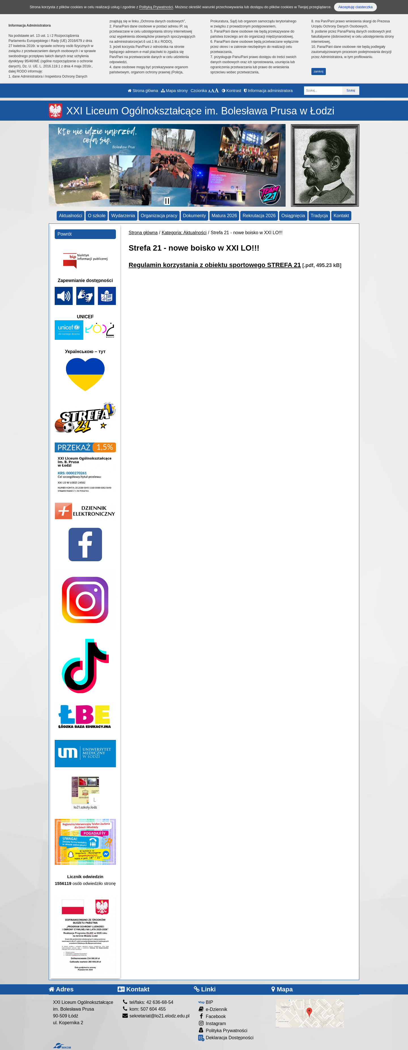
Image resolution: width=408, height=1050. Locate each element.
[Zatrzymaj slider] (167, 201)
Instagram (212, 1023)
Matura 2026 (224, 215)
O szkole (96, 215)
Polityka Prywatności (222, 1030)
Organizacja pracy (159, 215)
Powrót (65, 234)
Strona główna (143, 90)
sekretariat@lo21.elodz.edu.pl (156, 1015)
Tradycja (319, 215)
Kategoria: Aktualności (184, 232)
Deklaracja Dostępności (226, 1038)
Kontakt (341, 215)
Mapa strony (174, 90)
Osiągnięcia (293, 215)
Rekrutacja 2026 (259, 215)
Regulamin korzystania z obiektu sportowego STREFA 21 (215, 264)
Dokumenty (194, 215)
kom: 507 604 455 (144, 1009)
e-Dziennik (212, 1009)
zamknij (318, 71)
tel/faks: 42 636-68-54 (147, 1002)
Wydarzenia (123, 215)
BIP (205, 1002)
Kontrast (231, 90)
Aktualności (70, 215)
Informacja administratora (268, 90)
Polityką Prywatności (156, 7)
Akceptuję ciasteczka (355, 7)
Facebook (212, 1016)
